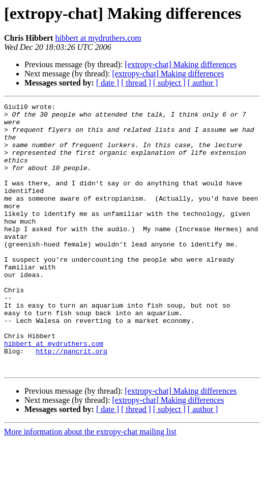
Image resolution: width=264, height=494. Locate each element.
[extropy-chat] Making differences (181, 64)
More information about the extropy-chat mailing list (90, 485)
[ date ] (107, 82)
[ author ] (203, 82)
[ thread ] (136, 82)
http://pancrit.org (71, 401)
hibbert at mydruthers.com (98, 38)
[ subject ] (169, 82)
